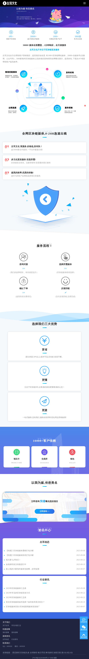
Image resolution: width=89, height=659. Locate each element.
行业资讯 (14, 634)
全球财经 (33, 648)
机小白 (70, 648)
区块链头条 (24, 648)
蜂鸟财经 (49, 648)
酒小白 (64, 648)
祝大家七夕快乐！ (13, 555)
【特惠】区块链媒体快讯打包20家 (20, 550)
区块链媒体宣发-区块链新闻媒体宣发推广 (23, 601)
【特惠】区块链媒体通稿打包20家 (20, 546)
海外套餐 (6, 627)
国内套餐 (14, 627)
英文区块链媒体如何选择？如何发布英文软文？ (25, 597)
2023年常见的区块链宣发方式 (18, 588)
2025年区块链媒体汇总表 (16, 583)
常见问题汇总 (16, 620)
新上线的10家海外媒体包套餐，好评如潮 (22, 564)
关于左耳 (6, 620)
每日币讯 (41, 648)
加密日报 (57, 648)
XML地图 (53, 653)
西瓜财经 (16, 648)
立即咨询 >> (44, 506)
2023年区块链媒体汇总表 (16, 592)
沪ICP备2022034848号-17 (41, 653)
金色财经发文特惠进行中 (16, 559)
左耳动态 (6, 634)
